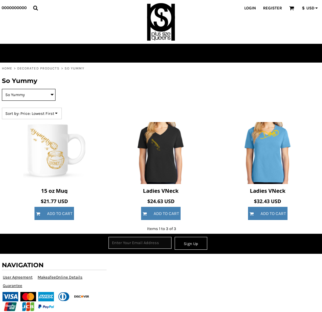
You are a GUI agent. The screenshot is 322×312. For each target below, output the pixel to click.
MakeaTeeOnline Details (60, 277)
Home (7, 68)
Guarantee (12, 285)
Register (272, 8)
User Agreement (18, 277)
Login (250, 8)
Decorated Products (38, 68)
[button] (35, 7)
